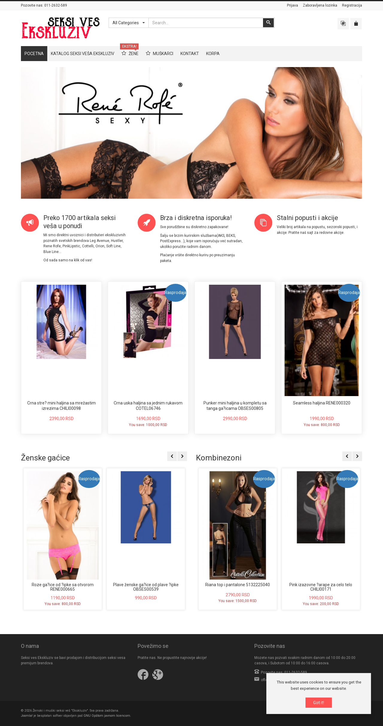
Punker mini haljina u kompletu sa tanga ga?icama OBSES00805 (235, 406)
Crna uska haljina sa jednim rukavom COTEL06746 (148, 406)
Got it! (318, 702)
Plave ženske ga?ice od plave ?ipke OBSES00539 (146, 587)
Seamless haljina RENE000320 (321, 403)
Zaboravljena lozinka (320, 5)
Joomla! (27, 716)
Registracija (352, 5)
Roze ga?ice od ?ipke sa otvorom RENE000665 (63, 587)
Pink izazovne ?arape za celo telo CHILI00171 (320, 587)
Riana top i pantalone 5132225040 (237, 584)
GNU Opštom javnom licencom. (107, 716)
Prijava (292, 5)
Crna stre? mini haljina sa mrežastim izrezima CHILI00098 (61, 406)
